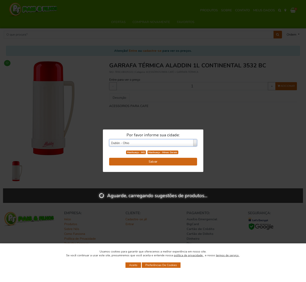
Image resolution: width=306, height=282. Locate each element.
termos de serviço (227, 255)
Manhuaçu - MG (136, 152)
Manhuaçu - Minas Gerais (162, 152)
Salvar (153, 161)
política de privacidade (189, 255)
